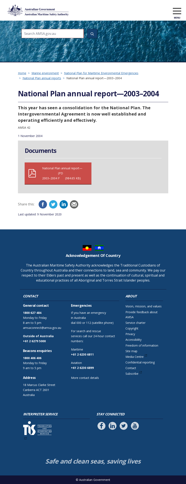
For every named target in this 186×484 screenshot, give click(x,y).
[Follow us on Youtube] (135, 426)
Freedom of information (141, 345)
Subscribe (131, 374)
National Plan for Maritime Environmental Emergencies (101, 73)
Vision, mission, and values (143, 306)
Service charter (135, 323)
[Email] (74, 204)
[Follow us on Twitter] (124, 426)
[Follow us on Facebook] (101, 426)
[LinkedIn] (63, 204)
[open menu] (177, 11)
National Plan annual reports (42, 78)
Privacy (130, 334)
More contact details (85, 378)
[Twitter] (53, 204)
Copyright (131, 328)
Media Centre (134, 357)
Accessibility (133, 340)
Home (22, 73)
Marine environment (45, 73)
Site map (131, 351)
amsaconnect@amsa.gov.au (42, 328)
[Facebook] (43, 204)
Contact (130, 368)
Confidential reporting (140, 362)
